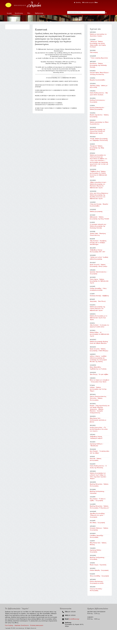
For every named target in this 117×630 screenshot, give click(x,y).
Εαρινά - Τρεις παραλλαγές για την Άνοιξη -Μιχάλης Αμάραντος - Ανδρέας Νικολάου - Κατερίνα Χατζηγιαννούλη (99, 409)
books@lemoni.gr (74, 619)
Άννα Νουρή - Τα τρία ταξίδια (99, 374)
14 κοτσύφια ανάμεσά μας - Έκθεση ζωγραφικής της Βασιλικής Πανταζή (98, 226)
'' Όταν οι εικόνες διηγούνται (99, 58)
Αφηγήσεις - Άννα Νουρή (97, 301)
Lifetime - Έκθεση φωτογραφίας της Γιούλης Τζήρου (98, 389)
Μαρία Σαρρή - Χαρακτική (98, 565)
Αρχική (9, 13)
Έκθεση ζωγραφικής (96, 211)
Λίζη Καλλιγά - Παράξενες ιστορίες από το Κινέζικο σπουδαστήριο (98, 242)
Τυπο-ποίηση (94, 52)
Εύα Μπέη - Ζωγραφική (97, 522)
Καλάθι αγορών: (90, 2)
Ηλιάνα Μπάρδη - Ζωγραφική (99, 570)
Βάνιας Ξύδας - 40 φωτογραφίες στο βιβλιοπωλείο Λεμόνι (99, 334)
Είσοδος (77, 2)
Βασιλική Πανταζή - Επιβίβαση (99, 296)
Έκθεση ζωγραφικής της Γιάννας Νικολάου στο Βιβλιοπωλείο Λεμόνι (97, 308)
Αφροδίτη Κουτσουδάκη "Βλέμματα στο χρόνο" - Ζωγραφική (97, 515)
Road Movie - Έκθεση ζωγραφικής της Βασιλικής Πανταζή (98, 65)
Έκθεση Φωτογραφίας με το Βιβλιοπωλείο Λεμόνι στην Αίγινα (98, 317)
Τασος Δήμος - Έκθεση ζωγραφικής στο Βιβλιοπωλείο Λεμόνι (99, 281)
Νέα (29, 13)
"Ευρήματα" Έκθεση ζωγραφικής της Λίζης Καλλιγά (97, 147)
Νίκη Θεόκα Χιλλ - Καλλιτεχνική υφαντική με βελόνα (98, 420)
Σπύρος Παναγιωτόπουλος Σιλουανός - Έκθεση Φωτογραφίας (98, 398)
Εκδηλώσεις (40, 13)
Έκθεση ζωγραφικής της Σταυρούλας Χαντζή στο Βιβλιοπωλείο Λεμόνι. (97, 131)
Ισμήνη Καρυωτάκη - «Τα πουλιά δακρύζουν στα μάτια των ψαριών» (99, 429)
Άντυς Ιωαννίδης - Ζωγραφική (99, 576)
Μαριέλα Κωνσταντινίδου (97, 80)
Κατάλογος (19, 13)
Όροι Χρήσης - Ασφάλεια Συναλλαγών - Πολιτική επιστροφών (24, 625)
